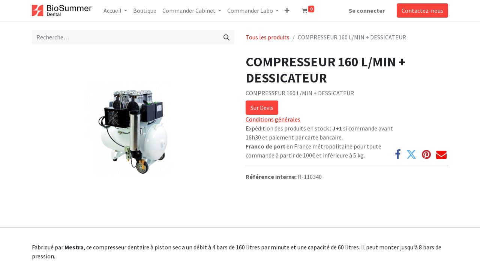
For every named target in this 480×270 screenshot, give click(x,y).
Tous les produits (268, 37)
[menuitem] (144, 10)
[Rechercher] (226, 37)
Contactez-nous (422, 10)
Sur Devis (261, 107)
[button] (287, 10)
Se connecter (367, 10)
